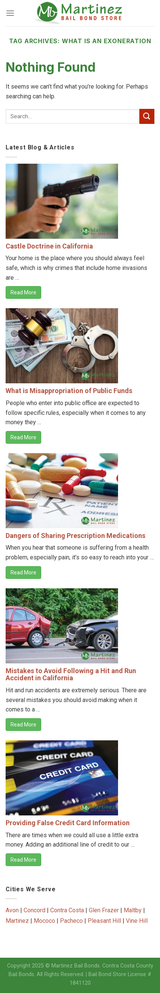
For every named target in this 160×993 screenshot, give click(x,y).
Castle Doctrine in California (49, 246)
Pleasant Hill (104, 920)
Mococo (44, 920)
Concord (34, 910)
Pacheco (71, 920)
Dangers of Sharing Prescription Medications (75, 535)
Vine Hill (137, 920)
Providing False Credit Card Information (68, 823)
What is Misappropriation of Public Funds (69, 391)
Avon (12, 910)
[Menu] (10, 13)
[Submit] (146, 116)
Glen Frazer (104, 910)
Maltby (133, 910)
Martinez (17, 920)
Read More (23, 292)
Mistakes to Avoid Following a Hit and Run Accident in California (71, 674)
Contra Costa (67, 910)
